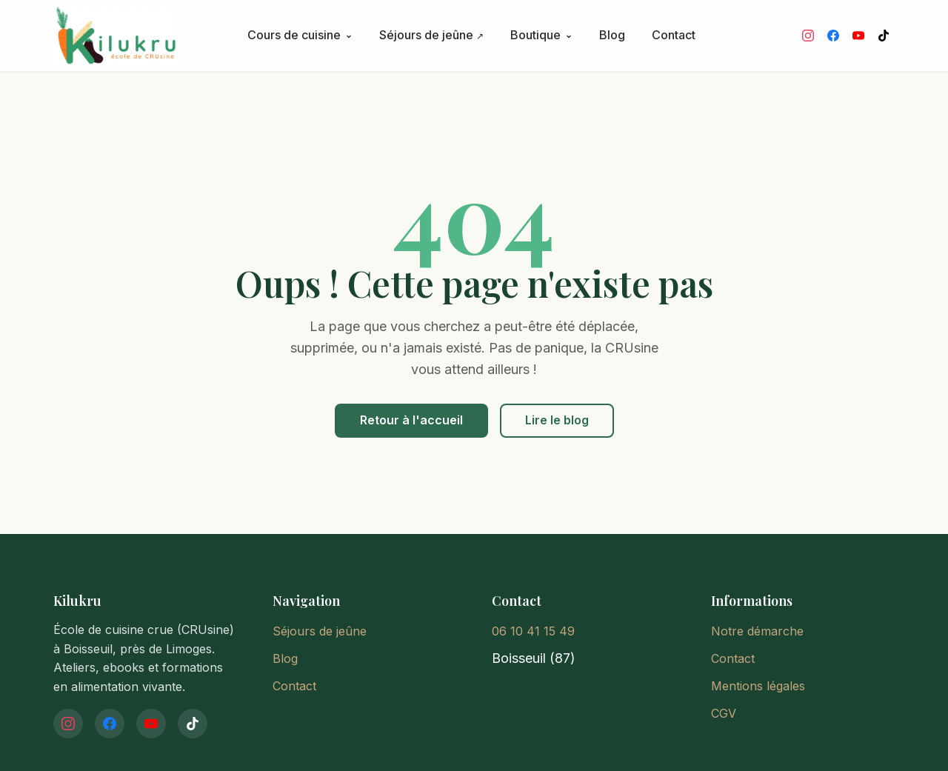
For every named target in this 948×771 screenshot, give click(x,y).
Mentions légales (758, 685)
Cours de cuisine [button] (300, 34)
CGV (723, 713)
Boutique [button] (541, 34)
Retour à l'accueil (411, 420)
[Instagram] (808, 35)
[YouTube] (858, 35)
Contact (673, 34)
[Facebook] (833, 35)
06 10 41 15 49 (533, 631)
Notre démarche (757, 631)
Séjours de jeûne (427, 34)
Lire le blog (557, 420)
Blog (612, 34)
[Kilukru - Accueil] (144, 35)
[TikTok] (883, 35)
